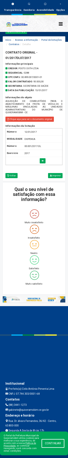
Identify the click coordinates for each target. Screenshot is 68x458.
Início (8, 40)
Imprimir (55, 175)
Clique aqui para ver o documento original (29, 119)
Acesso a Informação (26, 40)
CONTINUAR (53, 443)
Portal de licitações (51, 40)
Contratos (14, 44)
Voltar (11, 175)
